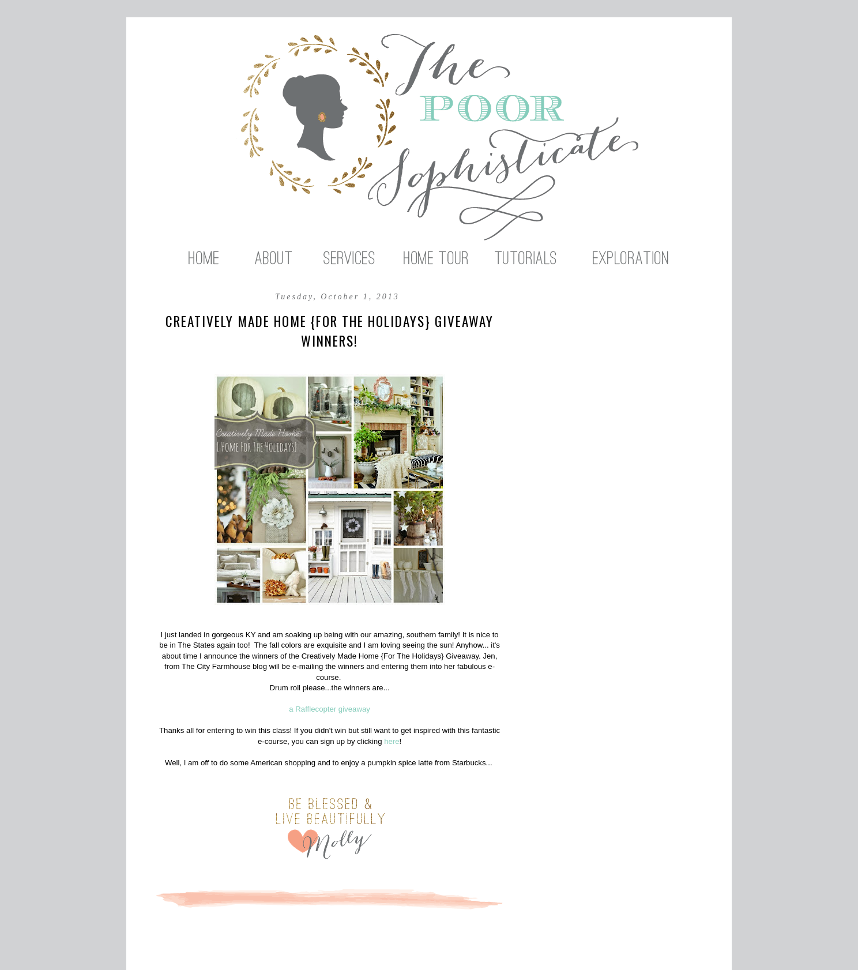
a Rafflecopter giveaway (329, 709)
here (391, 741)
